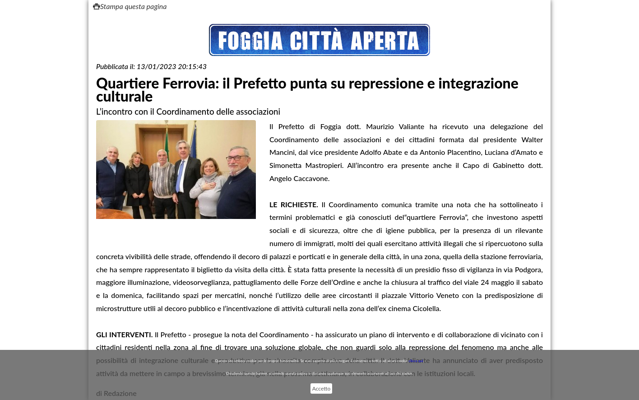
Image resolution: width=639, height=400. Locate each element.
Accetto (321, 388)
